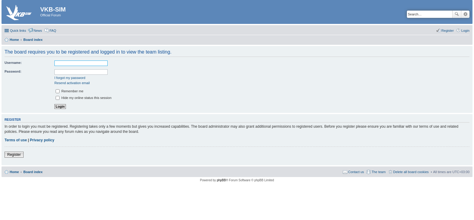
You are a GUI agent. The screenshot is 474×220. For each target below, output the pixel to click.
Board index (33, 172)
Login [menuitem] (465, 30)
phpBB (221, 180)
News (38, 30)
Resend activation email (72, 83)
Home (14, 172)
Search (456, 14)
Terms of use (16, 140)
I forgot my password (69, 78)
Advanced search (465, 14)
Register (14, 155)
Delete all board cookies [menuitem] (411, 172)
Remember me (69, 91)
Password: (13, 71)
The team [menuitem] (378, 172)
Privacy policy (42, 140)
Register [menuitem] (447, 30)
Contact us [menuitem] (356, 172)
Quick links (18, 30)
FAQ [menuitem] (53, 30)
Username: (13, 62)
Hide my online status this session (84, 98)
